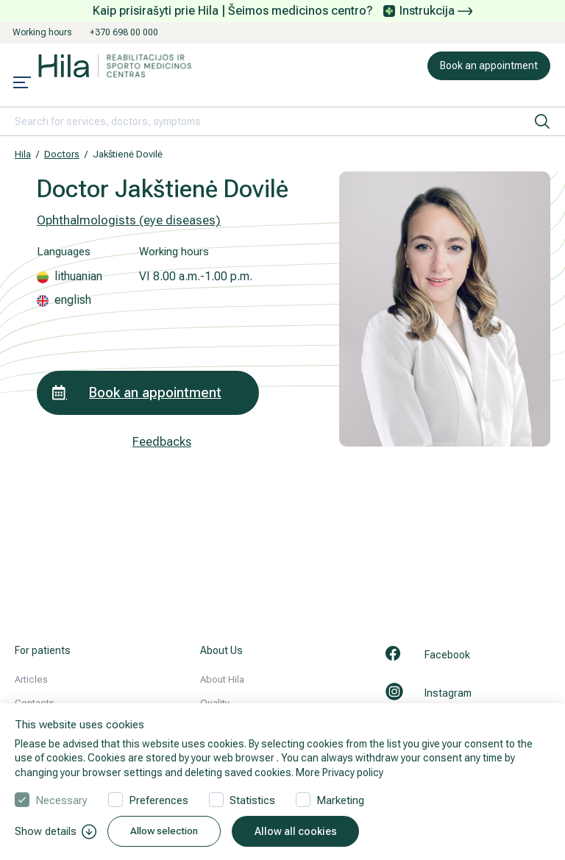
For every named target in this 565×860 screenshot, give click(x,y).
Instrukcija (435, 11)
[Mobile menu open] (22, 84)
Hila (23, 154)
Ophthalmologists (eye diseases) (129, 220)
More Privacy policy (339, 772)
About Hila (222, 679)
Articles (31, 679)
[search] (542, 121)
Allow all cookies (302, 831)
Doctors (61, 154)
